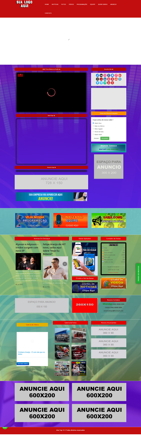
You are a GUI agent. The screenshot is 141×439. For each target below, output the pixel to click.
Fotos (63, 4)
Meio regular (98, 129)
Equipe (92, 4)
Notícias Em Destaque (42, 239)
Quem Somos (102, 4)
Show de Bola (98, 132)
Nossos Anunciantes (108, 323)
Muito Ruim (97, 134)
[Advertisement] (108, 193)
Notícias (55, 4)
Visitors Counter (113, 272)
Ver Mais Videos (23, 363)
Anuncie (113, 4)
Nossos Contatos (113, 300)
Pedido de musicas (138, 273)
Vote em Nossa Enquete (109, 113)
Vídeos (71, 4)
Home (47, 4)
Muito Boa (97, 123)
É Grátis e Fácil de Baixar (85, 278)
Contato (48, 13)
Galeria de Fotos (70, 323)
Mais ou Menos (98, 126)
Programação (82, 4)
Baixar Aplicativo (85, 239)
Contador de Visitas (113, 239)
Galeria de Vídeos (32, 325)
